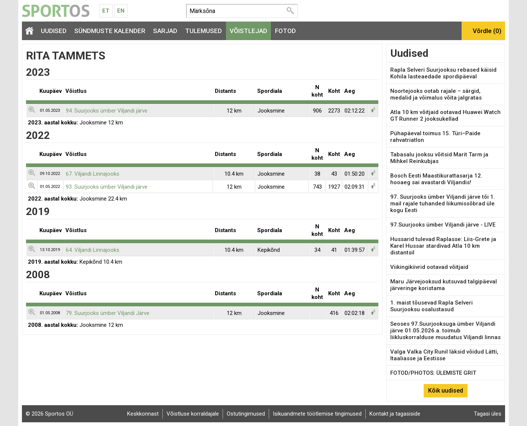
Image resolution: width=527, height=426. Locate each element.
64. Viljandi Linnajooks (92, 250)
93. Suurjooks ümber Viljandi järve (107, 186)
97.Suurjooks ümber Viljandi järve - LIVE (442, 224)
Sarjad (165, 31)
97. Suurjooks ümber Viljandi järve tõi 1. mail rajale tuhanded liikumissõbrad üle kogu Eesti (442, 204)
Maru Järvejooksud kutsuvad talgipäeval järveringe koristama (443, 285)
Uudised (54, 31)
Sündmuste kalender (109, 31)
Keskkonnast (143, 413)
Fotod (285, 31)
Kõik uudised (445, 390)
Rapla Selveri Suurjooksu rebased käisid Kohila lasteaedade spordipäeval (443, 73)
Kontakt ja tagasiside (394, 413)
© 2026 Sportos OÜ (49, 413)
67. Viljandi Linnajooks (92, 173)
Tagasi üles (487, 413)
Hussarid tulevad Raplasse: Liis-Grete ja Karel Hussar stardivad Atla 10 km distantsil (443, 246)
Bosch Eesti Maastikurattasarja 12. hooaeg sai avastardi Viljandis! (436, 179)
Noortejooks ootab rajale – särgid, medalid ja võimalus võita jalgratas (436, 94)
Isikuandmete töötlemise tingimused (317, 413)
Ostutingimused (246, 413)
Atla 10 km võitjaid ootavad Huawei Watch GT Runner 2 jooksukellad (445, 115)
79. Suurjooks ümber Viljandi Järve (107, 313)
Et (105, 10)
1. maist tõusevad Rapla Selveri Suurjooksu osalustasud (431, 306)
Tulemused (203, 31)
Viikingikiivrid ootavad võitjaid (429, 267)
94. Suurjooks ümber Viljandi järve (107, 110)
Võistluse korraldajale (192, 413)
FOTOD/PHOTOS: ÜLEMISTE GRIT (433, 373)
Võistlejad (248, 31)
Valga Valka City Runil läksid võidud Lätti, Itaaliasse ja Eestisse (444, 355)
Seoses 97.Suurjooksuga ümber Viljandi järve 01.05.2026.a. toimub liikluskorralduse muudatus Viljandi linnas (445, 331)
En (121, 10)
